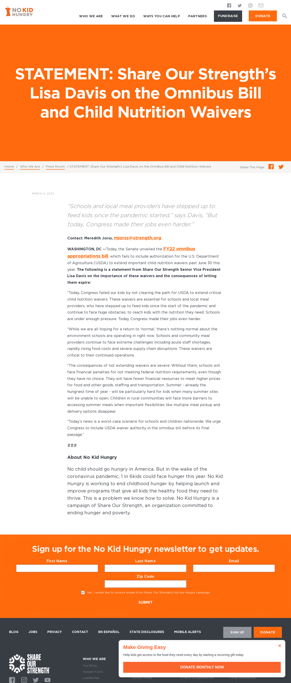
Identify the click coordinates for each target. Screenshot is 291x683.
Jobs (32, 623)
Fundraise (228, 16)
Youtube (47, 671)
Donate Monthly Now (240, 667)
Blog (13, 623)
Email (243, 552)
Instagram (250, 6)
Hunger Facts (93, 663)
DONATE (262, 16)
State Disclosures (147, 623)
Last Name (154, 552)
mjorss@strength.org (133, 237)
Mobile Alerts (187, 622)
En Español (109, 623)
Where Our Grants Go (148, 663)
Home (9, 166)
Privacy (54, 623)
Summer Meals (143, 675)
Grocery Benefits (145, 657)
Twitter (240, 6)
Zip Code (154, 568)
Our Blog (90, 657)
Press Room (55, 166)
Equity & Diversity (96, 675)
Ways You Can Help (161, 16)
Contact (80, 623)
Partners (197, 16)
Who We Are (91, 16)
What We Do (123, 16)
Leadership (91, 669)
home (29, 655)
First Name (66, 552)
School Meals (142, 669)
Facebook (229, 6)
